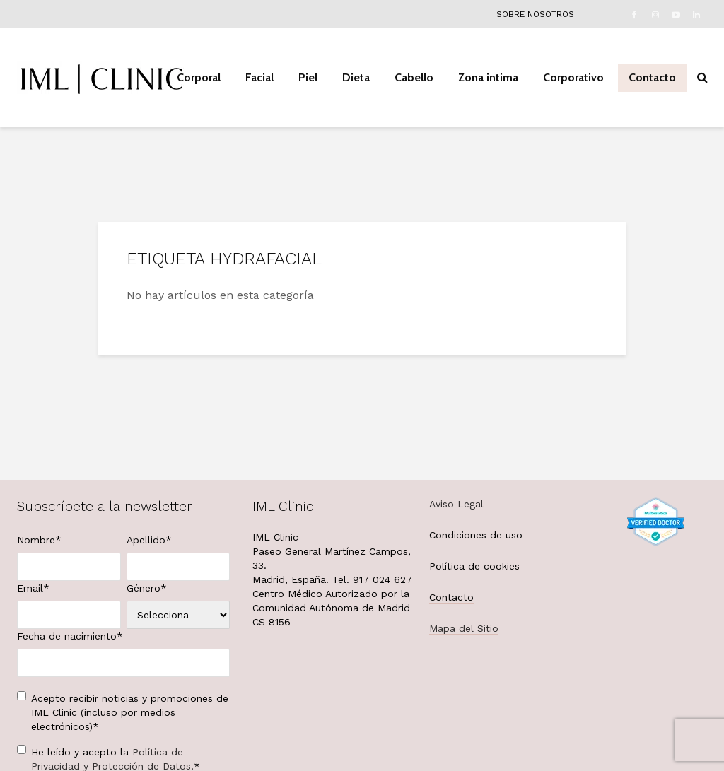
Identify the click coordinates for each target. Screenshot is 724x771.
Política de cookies (474, 566)
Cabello (414, 77)
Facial (259, 77)
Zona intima (488, 77)
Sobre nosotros (535, 14)
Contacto (652, 77)
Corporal (199, 77)
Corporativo (573, 77)
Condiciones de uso (475, 535)
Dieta (356, 77)
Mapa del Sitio (463, 628)
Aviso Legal (456, 504)
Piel (307, 77)
